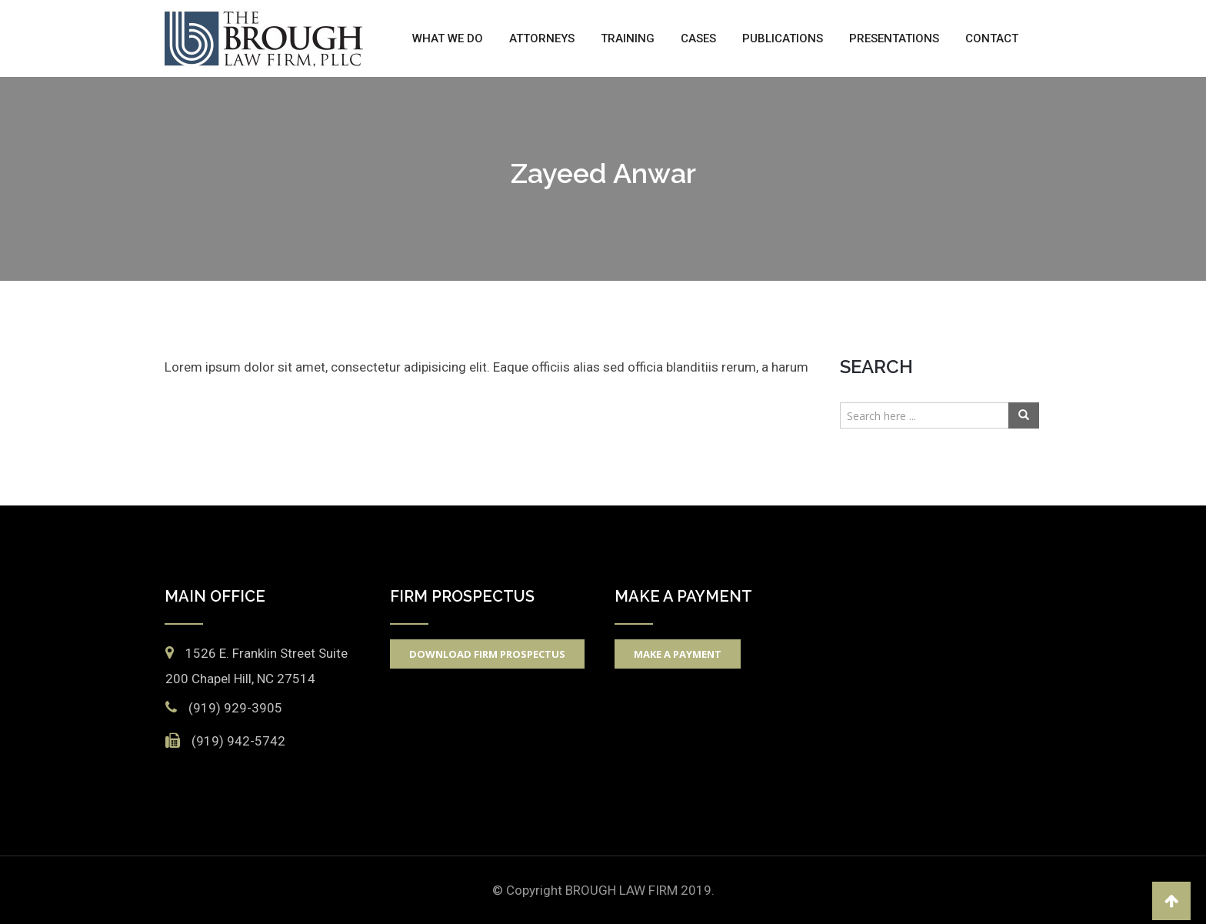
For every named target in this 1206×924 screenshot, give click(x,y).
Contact (991, 38)
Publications (782, 38)
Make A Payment (677, 654)
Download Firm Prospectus (487, 654)
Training (628, 38)
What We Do (447, 38)
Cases (698, 38)
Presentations (894, 38)
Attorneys (542, 38)
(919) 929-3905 (235, 708)
